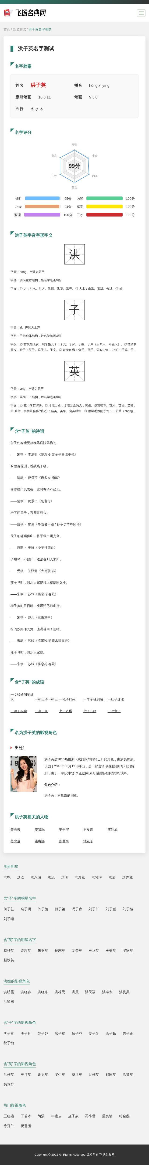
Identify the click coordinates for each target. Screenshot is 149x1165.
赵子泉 (73, 1116)
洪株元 (60, 992)
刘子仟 (94, 909)
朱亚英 (43, 950)
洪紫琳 (97, 877)
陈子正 (128, 1033)
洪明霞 (9, 992)
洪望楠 (9, 1001)
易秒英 (9, 950)
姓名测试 (19, 29)
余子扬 (111, 1033)
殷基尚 (64, 841)
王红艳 (9, 1116)
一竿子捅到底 (93, 699)
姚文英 (43, 1075)
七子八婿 (89, 711)
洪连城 (127, 877)
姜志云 (15, 829)
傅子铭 (60, 909)
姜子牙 (94, 1033)
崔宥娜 (40, 841)
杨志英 (60, 950)
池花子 (88, 841)
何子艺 (9, 909)
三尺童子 (114, 711)
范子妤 (43, 1033)
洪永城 (36, 877)
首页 (7, 29)
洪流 (51, 877)
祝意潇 (26, 1126)
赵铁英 (9, 960)
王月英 (26, 1075)
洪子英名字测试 (39, 29)
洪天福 (90, 992)
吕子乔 (77, 1033)
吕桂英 (9, 1075)
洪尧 (7, 877)
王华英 (94, 950)
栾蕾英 (77, 950)
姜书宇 (64, 829)
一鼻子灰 (41, 711)
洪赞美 (124, 992)
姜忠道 (15, 841)
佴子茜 (43, 909)
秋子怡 (9, 1043)
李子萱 (9, 1033)
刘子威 (111, 909)
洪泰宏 (107, 992)
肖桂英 (94, 1075)
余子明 (26, 909)
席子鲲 (60, 1033)
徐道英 (128, 1075)
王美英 (111, 950)
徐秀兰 (9, 1126)
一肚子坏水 (116, 699)
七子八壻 (65, 711)
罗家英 (128, 950)
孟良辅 (107, 1116)
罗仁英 (60, 1075)
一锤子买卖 (19, 711)
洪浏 (64, 877)
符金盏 (124, 1116)
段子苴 (26, 1033)
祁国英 (111, 1075)
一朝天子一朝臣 (46, 699)
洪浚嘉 (79, 877)
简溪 (41, 1116)
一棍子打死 (67, 699)
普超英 (26, 950)
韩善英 (9, 1084)
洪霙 (75, 992)
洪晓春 (26, 992)
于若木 (26, 1116)
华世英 (77, 1075)
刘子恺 (128, 909)
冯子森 (77, 909)
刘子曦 (9, 919)
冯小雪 (90, 1116)
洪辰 (112, 877)
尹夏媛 (88, 829)
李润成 (112, 829)
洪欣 (20, 877)
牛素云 (56, 1116)
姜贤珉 (40, 829)
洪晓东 (43, 992)
